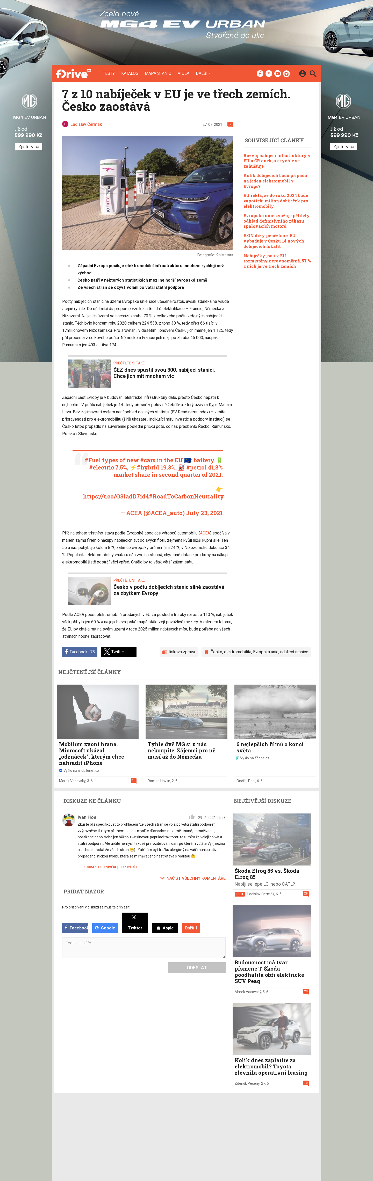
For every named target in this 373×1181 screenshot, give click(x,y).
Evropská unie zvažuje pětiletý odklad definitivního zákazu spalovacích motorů (276, 221)
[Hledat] (313, 74)
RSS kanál (176, 1132)
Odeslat (197, 967)
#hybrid (148, 467)
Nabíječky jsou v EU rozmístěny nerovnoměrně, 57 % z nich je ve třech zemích (277, 261)
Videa (183, 73)
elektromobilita (237, 651)
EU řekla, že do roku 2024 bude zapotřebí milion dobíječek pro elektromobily (275, 201)
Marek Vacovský (72, 781)
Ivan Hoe (87, 817)
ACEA (205, 533)
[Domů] (73, 73)
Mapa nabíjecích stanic (144, 1132)
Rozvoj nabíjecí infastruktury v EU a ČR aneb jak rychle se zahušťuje (277, 161)
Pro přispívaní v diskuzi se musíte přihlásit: (96, 907)
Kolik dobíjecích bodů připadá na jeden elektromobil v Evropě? (275, 181)
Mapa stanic (158, 73)
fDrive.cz (212, 1126)
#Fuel (93, 460)
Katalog (129, 73)
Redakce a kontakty (184, 1119)
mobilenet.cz (216, 1119)
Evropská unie (265, 651)
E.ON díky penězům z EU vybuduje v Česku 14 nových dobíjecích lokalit (273, 241)
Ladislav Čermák (260, 894)
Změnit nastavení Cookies (263, 1126)
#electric (101, 467)
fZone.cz (212, 1132)
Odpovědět (128, 867)
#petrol (196, 467)
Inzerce (174, 1126)
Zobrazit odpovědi (97, 867)
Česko (216, 651)
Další (201, 73)
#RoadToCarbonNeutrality (186, 496)
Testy (109, 73)
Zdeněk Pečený (247, 1083)
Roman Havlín (159, 781)
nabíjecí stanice (294, 651)
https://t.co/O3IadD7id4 (116, 496)
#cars (147, 460)
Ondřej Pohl (245, 781)
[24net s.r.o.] (307, 1156)
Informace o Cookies (259, 1119)
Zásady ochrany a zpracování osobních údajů (280, 1132)
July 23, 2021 (204, 513)
